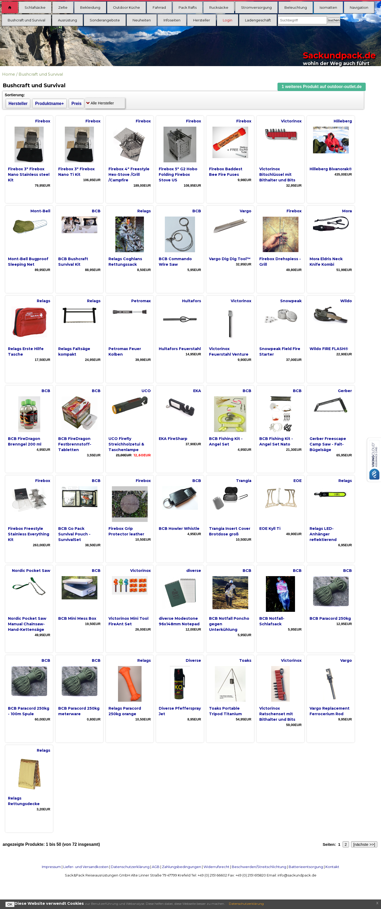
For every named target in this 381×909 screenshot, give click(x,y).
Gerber (345, 390)
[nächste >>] (364, 844)
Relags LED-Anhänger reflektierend (323, 534)
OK (9, 904)
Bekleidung (90, 7)
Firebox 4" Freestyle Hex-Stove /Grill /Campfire (128, 174)
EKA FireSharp (173, 438)
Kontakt (332, 867)
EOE (297, 480)
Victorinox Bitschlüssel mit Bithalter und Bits (277, 174)
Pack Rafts (188, 7)
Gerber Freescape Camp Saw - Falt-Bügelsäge (328, 444)
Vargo (245, 211)
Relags (144, 211)
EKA (197, 390)
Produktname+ (49, 103)
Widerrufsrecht (216, 867)
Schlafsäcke (35, 7)
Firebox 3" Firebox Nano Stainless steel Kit (28, 174)
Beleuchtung (295, 7)
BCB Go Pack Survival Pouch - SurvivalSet (74, 534)
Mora (347, 211)
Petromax (141, 301)
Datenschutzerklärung (130, 867)
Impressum (51, 867)
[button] (321, 86)
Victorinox (291, 121)
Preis (76, 103)
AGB (156, 867)
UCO (146, 390)
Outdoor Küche (126, 7)
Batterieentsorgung (306, 867)
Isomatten (328, 7)
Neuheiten (142, 20)
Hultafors (191, 301)
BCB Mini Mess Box (77, 618)
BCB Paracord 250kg (330, 618)
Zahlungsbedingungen (181, 867)
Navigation (359, 7)
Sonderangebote (105, 20)
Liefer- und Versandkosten (85, 867)
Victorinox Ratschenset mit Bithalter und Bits (277, 714)
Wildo (346, 301)
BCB (96, 211)
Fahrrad (159, 7)
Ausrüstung (67, 20)
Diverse (193, 660)
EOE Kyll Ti (269, 528)
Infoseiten (172, 20)
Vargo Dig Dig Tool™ (230, 258)
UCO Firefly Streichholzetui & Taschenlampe (126, 444)
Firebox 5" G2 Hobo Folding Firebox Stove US (178, 174)
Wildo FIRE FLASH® (329, 348)
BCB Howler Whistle (179, 528)
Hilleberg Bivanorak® (331, 169)
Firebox (42, 121)
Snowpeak (291, 301)
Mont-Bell (40, 211)
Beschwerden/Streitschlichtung (259, 867)
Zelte (62, 7)
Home (8, 74)
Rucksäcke (218, 7)
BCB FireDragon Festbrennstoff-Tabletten (74, 444)
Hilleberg (343, 121)
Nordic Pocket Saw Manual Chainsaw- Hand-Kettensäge (27, 624)
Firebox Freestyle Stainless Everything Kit (28, 534)
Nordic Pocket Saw (31, 570)
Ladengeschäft (258, 20)
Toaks (245, 660)
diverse (193, 570)
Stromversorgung (256, 7)
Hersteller (201, 20)
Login (227, 20)
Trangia (243, 480)
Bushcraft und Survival (26, 20)
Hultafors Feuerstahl (180, 348)
